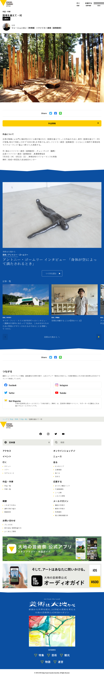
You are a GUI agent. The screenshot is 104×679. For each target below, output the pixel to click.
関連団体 (7, 512)
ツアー (6, 469)
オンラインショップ (63, 450)
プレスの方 (8, 524)
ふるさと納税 (60, 496)
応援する (57, 481)
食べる (57, 473)
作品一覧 (23, 419)
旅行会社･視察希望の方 (13, 528)
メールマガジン (61, 501)
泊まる (57, 476)
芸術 (54, 655)
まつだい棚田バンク (62, 486)
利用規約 (58, 512)
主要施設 (58, 469)
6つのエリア (59, 466)
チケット (7, 466)
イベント (7, 456)
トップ (5, 419)
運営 (60, 662)
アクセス (7, 450)
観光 (67, 655)
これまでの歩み (10, 505)
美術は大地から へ (52, 337)
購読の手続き (60, 505)
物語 (48, 662)
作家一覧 (7, 489)
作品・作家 (7, 11)
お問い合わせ (9, 520)
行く (5, 462)
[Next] (98, 337)
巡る (55, 462)
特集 (41, 655)
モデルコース (9, 473)
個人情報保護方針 (61, 515)
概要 (5, 501)
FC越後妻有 (59, 489)
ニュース (57, 456)
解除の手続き (60, 508)
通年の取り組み (10, 508)
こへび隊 (58, 492)
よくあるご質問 (10, 531)
